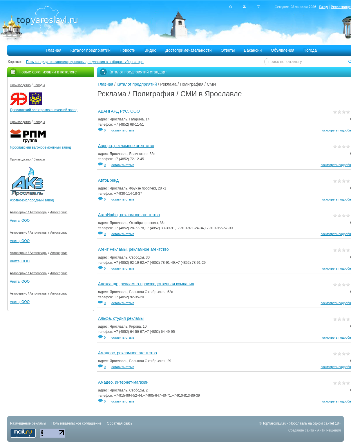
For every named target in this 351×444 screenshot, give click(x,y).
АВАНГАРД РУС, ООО (119, 111)
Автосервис (58, 212)
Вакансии (253, 50)
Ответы (228, 50)
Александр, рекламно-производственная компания (146, 283)
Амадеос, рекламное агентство (127, 353)
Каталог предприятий (90, 50)
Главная (53, 50)
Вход (323, 7)
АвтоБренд (108, 180)
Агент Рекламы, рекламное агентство (133, 249)
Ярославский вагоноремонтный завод (40, 147)
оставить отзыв (122, 130)
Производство (20, 85)
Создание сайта (301, 430)
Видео (150, 50)
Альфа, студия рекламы (121, 318)
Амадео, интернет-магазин (123, 382)
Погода (310, 50)
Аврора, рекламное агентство (126, 145)
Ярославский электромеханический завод (43, 110)
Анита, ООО (20, 221)
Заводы (39, 85)
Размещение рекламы (28, 423)
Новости (127, 50)
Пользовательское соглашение (76, 423)
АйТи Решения (329, 430)
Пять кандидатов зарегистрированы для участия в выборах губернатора (85, 62)
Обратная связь (119, 423)
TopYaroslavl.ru (274, 423)
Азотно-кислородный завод (32, 200)
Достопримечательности (188, 50)
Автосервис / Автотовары (28, 212)
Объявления (282, 50)
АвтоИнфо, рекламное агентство (129, 214)
